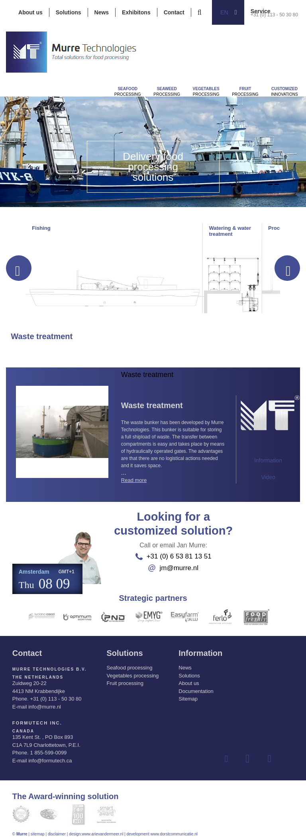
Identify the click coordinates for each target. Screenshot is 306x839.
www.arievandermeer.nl (102, 830)
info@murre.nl (44, 704)
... (172, 445)
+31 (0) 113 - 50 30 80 (274, 15)
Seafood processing (129, 664)
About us (30, 12)
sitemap (38, 830)
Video (268, 477)
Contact (174, 12)
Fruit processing (124, 680)
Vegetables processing (132, 672)
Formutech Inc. (35, 719)
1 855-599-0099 (48, 749)
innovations (284, 92)
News (101, 12)
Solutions (68, 12)
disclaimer (57, 830)
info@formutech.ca (50, 757)
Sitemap (188, 696)
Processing (127, 92)
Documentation (195, 688)
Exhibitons (136, 12)
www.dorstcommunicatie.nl (174, 830)
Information (268, 460)
